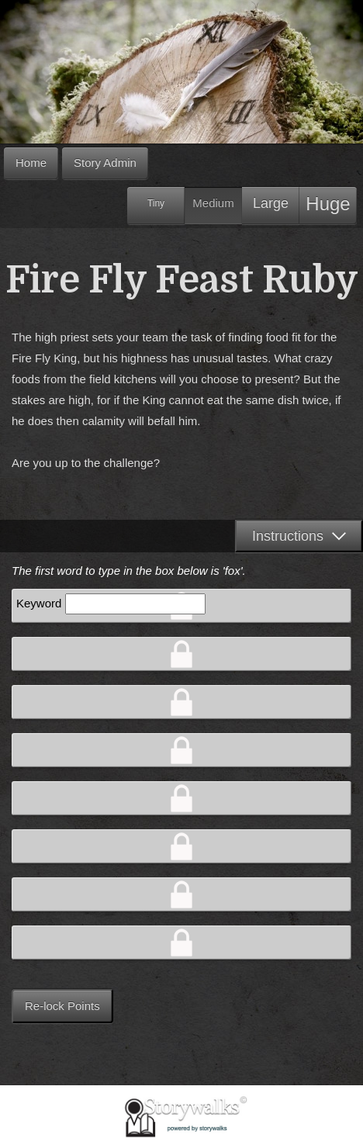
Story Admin (105, 162)
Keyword (38, 603)
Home (31, 162)
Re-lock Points (62, 1005)
